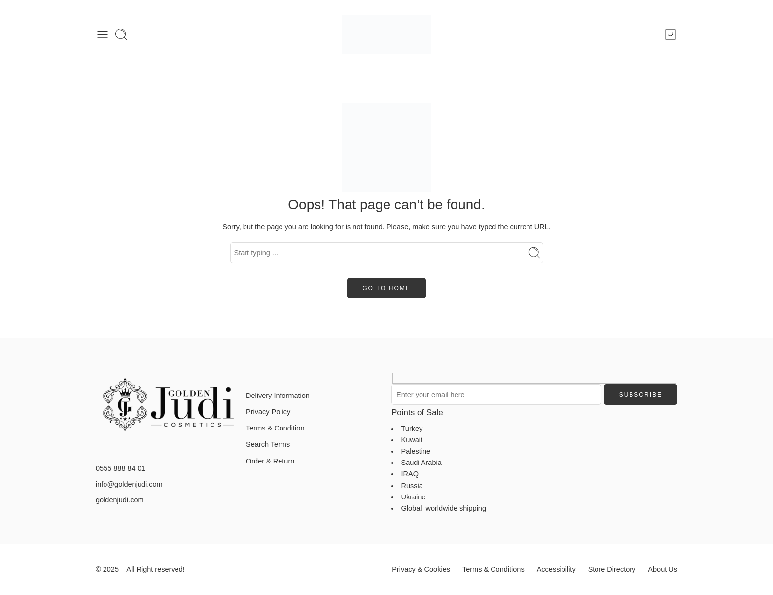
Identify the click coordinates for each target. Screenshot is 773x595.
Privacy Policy (268, 412)
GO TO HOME (386, 288)
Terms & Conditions (493, 569)
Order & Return (270, 461)
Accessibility (556, 569)
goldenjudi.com (120, 500)
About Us (662, 569)
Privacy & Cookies (421, 569)
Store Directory (612, 569)
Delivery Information (278, 395)
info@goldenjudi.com (129, 484)
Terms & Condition (275, 428)
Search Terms (268, 444)
